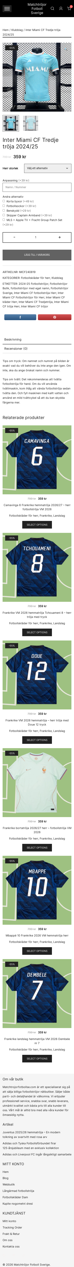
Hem (6, 30)
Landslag (59, 515)
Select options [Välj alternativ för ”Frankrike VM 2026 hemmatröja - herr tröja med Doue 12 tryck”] (37, 739)
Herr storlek (10, 168)
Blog (5, 1178)
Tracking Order (12, 1227)
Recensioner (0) (16, 348)
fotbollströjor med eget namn (30, 288)
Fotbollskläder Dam (15, 1197)
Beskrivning (12, 339)
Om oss (7, 1240)
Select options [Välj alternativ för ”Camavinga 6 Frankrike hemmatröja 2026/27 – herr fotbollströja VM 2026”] (37, 524)
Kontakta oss (11, 1246)
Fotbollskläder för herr (35, 278)
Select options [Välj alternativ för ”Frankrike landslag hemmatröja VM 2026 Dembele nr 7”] (37, 1058)
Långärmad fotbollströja (18, 1191)
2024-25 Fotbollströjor (33, 283)
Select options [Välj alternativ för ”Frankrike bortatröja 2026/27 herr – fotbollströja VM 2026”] (37, 847)
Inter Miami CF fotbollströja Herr (35, 293)
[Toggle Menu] (7, 8)
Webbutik (9, 1184)
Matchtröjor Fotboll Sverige (37, 8)
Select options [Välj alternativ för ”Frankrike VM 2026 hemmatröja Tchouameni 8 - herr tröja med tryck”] (37, 632)
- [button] (14, 237)
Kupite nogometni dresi (18, 1203)
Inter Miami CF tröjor (34, 306)
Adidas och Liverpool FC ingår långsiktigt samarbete (37, 1154)
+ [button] (59, 237)
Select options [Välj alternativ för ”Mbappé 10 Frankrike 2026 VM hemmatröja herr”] (37, 950)
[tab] (37, 339)
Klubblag (17, 30)
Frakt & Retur (11, 1234)
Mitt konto (9, 1221)
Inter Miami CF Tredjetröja (36, 302)
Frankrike (46, 515)
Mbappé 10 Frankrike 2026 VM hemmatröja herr (37, 935)
